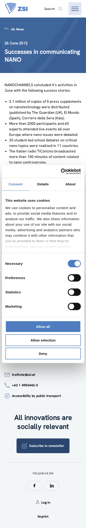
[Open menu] (75, 8)
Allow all (43, 327)
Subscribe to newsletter (43, 445)
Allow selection (43, 340)
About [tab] (70, 184)
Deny (43, 354)
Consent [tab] (15, 184)
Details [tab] (43, 184)
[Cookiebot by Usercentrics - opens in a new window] (61, 171)
